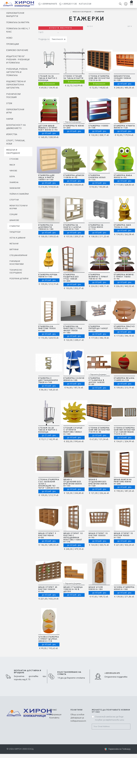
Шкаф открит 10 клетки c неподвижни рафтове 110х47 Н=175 (72, 537)
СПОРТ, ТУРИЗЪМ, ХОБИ (15, 142)
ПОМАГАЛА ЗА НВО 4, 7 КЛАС (18, 30)
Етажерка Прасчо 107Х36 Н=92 (124, 327)
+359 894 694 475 (112, 673)
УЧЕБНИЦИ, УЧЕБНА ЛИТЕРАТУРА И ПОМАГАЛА (16, 72)
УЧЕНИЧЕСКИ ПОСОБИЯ (13, 96)
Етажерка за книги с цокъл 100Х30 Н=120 (72, 227)
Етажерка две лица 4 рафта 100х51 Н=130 (46, 177)
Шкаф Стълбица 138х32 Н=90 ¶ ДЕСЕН (73, 589)
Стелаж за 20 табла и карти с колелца (47, 430)
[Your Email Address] (109, 726)
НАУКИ (9, 119)
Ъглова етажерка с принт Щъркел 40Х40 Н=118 (48, 639)
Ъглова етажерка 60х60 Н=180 (124, 588)
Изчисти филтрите (60, 28)
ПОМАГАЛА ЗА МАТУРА (17, 22)
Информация (55, 714)
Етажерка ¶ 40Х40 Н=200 (73, 127)
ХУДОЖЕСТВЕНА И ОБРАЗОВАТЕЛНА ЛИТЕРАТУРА (16, 84)
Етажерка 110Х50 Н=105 (98, 127)
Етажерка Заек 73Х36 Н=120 (122, 226)
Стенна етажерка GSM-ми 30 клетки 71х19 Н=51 (99, 78)
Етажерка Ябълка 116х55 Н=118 (124, 379)
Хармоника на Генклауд (119, 749)
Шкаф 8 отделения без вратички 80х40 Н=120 (98, 482)
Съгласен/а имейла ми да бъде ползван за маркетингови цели (109, 718)
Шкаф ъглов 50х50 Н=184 (96, 588)
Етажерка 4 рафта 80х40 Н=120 (124, 127)
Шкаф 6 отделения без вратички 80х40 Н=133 (72, 482)
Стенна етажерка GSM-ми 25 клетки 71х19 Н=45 (99, 430)
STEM (9, 103)
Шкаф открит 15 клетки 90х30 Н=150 (123, 535)
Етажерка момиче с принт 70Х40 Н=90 (98, 276)
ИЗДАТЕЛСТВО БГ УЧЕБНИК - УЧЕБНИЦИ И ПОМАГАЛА (18, 59)
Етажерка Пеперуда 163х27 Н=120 (98, 328)
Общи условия (77, 714)
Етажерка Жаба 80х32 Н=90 (123, 176)
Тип (41, 32)
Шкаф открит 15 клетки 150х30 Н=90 (98, 535)
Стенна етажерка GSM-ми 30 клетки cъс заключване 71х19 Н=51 (124, 431)
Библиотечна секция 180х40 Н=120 (122, 78)
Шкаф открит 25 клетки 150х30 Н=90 (47, 589)
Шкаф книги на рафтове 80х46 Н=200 (123, 481)
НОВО (9, 38)
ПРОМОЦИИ (12, 44)
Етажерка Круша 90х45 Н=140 (47, 275)
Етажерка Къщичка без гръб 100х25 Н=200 (71, 277)
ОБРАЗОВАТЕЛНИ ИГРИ (15, 111)
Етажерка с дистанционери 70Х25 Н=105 (48, 380)
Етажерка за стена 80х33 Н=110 (96, 227)
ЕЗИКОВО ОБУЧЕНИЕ (17, 50)
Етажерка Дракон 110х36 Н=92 (73, 176)
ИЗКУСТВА (11, 134)
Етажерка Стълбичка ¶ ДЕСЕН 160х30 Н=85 (96, 381)
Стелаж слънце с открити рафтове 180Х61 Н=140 (72, 431)
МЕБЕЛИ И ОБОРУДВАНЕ (13, 151)
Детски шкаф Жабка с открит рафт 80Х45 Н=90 (48, 128)
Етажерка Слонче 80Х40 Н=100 (73, 379)
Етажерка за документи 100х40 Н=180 (45, 227)
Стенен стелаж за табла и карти (73, 77)
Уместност (57, 39)
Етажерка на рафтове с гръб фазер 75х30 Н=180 (72, 329)
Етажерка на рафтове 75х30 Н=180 (47, 328)
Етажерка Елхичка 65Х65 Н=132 (97, 177)
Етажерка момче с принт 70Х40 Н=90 (124, 276)
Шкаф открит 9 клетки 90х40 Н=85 (47, 535)
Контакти (54, 718)
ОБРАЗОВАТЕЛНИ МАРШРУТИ (15, 15)
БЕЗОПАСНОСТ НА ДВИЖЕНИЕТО (16, 127)
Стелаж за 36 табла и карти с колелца (47, 78)
